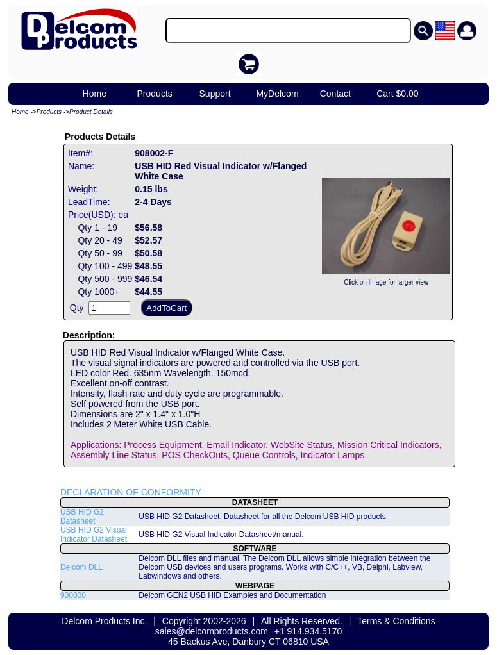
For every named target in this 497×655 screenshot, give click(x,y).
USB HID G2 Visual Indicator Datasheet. (94, 534)
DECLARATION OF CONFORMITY (130, 492)
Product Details (91, 111)
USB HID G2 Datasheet (82, 517)
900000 (73, 595)
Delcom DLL (81, 567)
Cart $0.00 (397, 93)
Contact (335, 93)
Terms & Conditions (396, 621)
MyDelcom (277, 93)
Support (215, 93)
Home (94, 93)
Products (155, 93)
